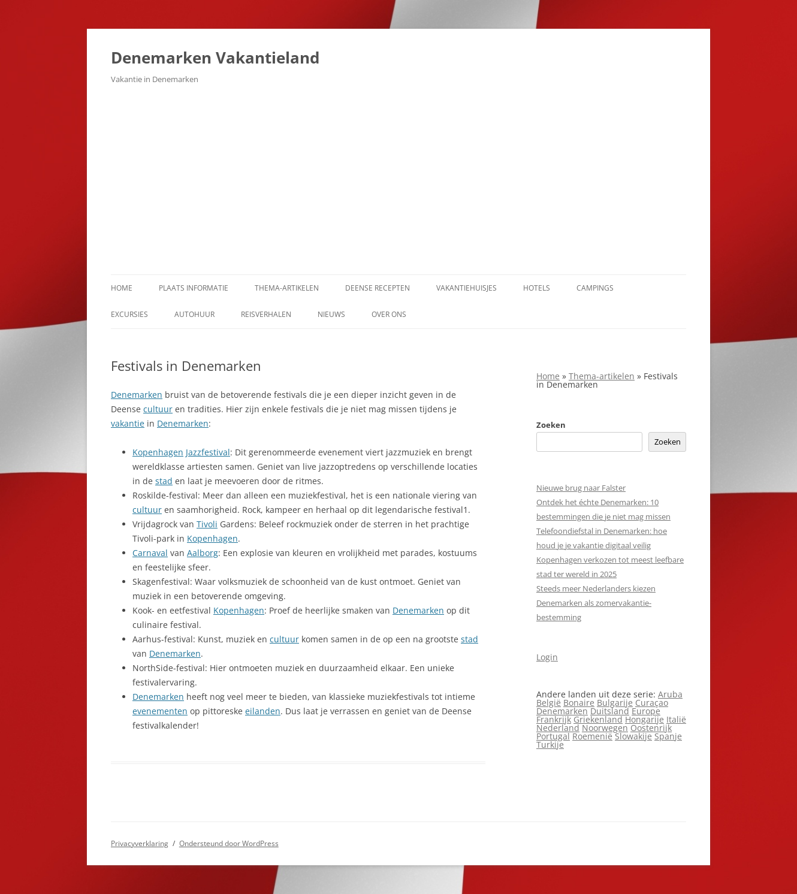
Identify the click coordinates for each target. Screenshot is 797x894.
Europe (646, 711)
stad (164, 481)
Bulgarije (615, 702)
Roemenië (592, 736)
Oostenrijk (651, 727)
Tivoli (207, 524)
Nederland (557, 727)
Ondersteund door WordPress (229, 843)
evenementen (160, 711)
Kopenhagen (157, 452)
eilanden (262, 711)
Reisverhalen (266, 314)
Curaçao (651, 702)
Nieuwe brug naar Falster (581, 487)
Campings (595, 288)
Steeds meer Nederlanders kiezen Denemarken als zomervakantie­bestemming (596, 603)
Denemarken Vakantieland (215, 57)
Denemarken (136, 394)
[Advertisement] (398, 184)
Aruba (670, 694)
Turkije (550, 744)
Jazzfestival (208, 452)
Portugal (553, 736)
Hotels (536, 288)
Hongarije (644, 719)
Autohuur (194, 314)
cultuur (158, 409)
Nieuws (331, 314)
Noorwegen (605, 727)
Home (121, 288)
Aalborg (202, 552)
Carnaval (150, 552)
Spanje (668, 736)
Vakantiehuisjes (466, 288)
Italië (676, 719)
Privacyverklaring (139, 843)
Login (547, 657)
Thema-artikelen (287, 288)
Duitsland (609, 711)
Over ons (389, 314)
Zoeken (551, 424)
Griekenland (598, 719)
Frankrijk (553, 719)
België (548, 702)
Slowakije (633, 736)
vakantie (127, 423)
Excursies (129, 314)
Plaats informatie (193, 288)
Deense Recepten (377, 288)
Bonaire (578, 702)
